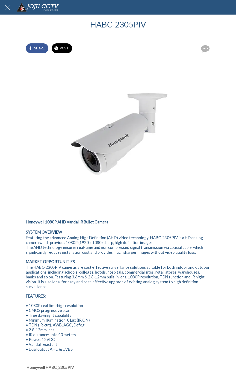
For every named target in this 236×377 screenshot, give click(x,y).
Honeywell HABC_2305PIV (50, 367)
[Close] (7, 7)
